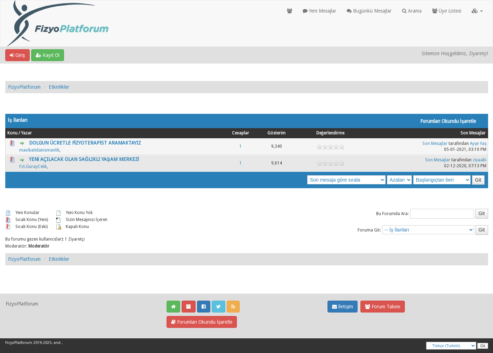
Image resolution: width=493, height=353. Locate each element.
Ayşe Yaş (478, 143)
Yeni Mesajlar (319, 11)
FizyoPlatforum (24, 87)
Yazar (26, 133)
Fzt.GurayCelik (33, 166)
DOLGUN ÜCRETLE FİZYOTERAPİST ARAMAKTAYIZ (85, 143)
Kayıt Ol (47, 55)
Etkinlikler (59, 87)
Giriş (17, 55)
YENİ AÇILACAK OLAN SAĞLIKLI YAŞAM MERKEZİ (84, 159)
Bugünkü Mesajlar (369, 11)
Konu (12, 133)
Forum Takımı (382, 306)
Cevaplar (240, 133)
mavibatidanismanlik (39, 150)
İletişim (342, 306)
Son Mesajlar (473, 133)
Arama (412, 11)
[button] (477, 10)
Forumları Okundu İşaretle (202, 322)
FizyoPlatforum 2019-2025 (28, 342)
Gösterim (276, 133)
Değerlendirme (330, 133)
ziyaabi (479, 159)
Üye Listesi (446, 11)
